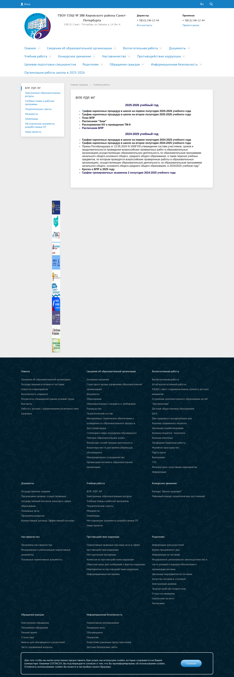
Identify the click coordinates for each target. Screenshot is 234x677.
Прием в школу (190, 25)
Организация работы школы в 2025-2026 (54, 72)
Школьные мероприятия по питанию (172, 574)
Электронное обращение (35, 622)
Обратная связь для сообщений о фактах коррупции (116, 564)
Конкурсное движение (74, 56)
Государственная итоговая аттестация (42, 384)
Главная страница (79, 84)
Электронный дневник (164, 583)
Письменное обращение (34, 627)
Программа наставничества (36, 544)
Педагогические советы (38, 109)
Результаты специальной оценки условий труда (47, 398)
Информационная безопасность (174, 64)
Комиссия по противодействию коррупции (110, 559)
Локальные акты (30, 510)
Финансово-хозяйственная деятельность (110, 442)
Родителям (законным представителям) (109, 642)
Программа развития (32, 515)
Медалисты (31, 113)
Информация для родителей (168, 544)
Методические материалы (101, 554)
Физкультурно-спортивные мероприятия (174, 467)
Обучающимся (95, 632)
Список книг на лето (163, 598)
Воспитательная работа (140, 48)
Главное (30, 48)
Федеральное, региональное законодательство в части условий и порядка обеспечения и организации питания (179, 564)
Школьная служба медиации (167, 428)
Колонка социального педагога (169, 423)
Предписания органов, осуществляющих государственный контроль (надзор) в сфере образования (46, 501)
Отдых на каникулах (163, 593)
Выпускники (158, 457)
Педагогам (93, 637)
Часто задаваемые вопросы (36, 647)
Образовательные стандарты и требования (111, 403)
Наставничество (114, 56)
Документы (177, 48)
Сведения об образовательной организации (79, 48)
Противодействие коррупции (159, 56)
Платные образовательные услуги (106, 437)
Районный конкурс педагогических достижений (178, 496)
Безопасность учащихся (34, 394)
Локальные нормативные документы (41, 559)
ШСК (154, 413)
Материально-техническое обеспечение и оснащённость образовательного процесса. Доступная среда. (111, 423)
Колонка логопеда (162, 437)
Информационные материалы (103, 574)
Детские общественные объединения (173, 408)
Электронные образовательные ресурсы (42, 94)
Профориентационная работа (168, 442)
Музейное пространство (165, 447)
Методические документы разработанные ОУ (40, 125)
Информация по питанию (166, 554)
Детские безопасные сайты (102, 647)
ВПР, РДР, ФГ (33, 88)
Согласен (191, 663)
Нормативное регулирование (103, 622)
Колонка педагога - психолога (168, 433)
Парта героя (159, 452)
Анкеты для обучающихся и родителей (43, 642)
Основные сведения (98, 379)
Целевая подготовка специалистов (50, 64)
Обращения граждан (125, 64)
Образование (94, 398)
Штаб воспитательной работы (169, 384)
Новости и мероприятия (34, 389)
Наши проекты (33, 131)
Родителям (91, 64)
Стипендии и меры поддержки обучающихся (111, 433)
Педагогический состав (100, 413)
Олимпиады (31, 118)
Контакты (26, 403)
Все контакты (144, 25)
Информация (159, 471)
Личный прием (29, 632)
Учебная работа (35, 56)
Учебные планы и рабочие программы (39, 102)
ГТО (154, 462)
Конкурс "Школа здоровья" (167, 491)
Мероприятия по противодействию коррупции (112, 569)
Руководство (94, 408)
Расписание (158, 603)
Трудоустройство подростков (169, 588)
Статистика (27, 637)
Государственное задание (35, 491)
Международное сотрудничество (106, 457)
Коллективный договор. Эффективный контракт (48, 520)
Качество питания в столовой (169, 578)
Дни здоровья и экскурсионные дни (172, 418)
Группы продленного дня (165, 549)
